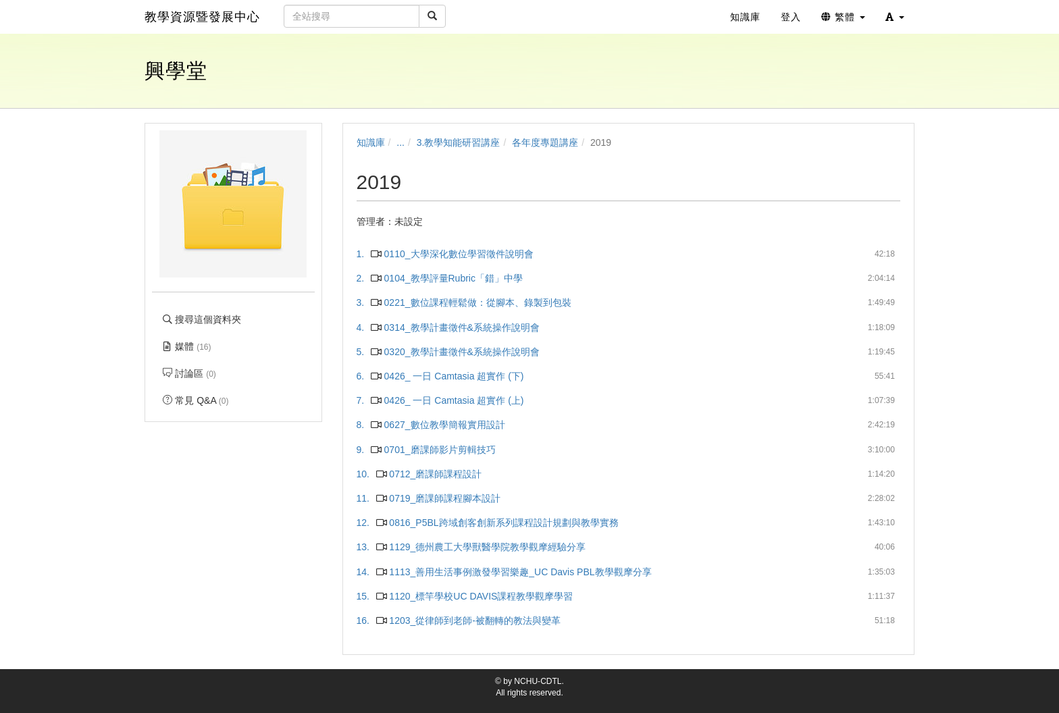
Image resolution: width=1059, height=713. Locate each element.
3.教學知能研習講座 (458, 142)
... (400, 142)
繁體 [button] (843, 16)
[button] (894, 17)
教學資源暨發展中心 (202, 17)
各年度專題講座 (545, 142)
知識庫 (371, 142)
